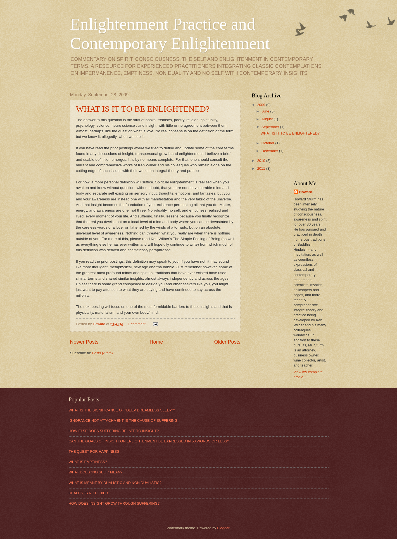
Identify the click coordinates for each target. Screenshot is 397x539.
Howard (305, 192)
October (268, 143)
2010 (261, 161)
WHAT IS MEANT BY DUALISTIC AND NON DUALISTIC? (115, 483)
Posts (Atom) (102, 353)
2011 (261, 168)
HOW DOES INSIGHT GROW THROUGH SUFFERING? (114, 503)
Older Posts (227, 342)
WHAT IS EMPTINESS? (88, 462)
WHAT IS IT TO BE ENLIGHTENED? (143, 108)
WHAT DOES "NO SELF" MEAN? (96, 472)
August (268, 119)
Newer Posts (84, 342)
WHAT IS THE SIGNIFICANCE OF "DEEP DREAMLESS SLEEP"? (122, 410)
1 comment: (138, 324)
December (270, 151)
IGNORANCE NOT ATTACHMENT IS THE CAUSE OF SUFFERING (123, 420)
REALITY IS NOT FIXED (88, 493)
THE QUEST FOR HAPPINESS (94, 451)
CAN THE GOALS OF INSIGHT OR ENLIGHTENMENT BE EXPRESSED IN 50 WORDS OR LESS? (149, 441)
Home (156, 342)
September (271, 127)
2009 (261, 105)
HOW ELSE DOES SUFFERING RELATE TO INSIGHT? (114, 431)
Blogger (223, 528)
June (266, 111)
